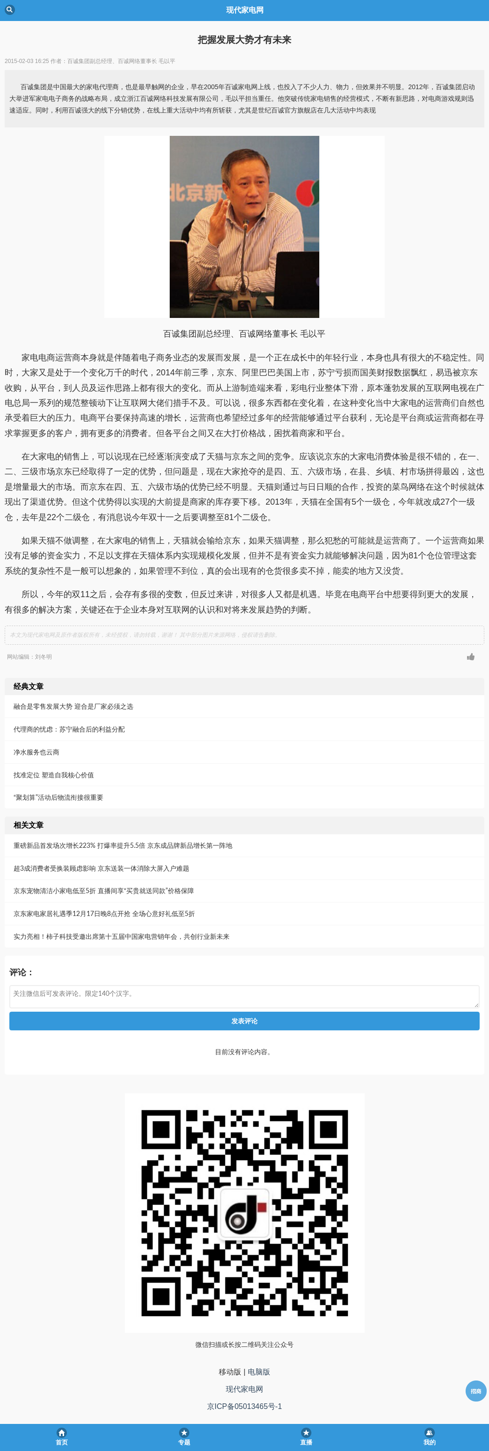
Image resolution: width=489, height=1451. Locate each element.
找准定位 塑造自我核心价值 (54, 775)
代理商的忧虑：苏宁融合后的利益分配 (69, 729)
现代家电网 (244, 1389)
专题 (184, 1442)
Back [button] (10, 10)
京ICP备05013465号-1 (244, 1406)
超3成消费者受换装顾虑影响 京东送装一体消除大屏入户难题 (101, 868)
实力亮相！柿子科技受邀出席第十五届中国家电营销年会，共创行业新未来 (122, 936)
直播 (306, 1442)
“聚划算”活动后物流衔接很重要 (58, 797)
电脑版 (259, 1372)
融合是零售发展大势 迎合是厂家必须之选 (73, 706)
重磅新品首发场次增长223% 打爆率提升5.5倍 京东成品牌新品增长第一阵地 (123, 845)
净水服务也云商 (36, 752)
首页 (62, 1442)
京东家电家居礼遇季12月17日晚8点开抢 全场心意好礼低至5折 (104, 913)
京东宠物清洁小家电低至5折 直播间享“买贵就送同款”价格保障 (104, 891)
